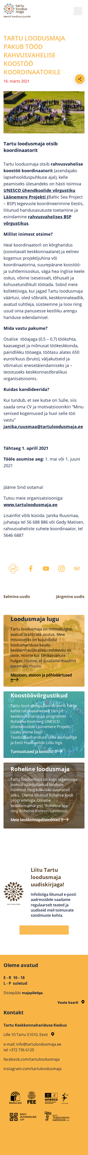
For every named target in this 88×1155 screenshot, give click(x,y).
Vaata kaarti (70, 1002)
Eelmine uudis (17, 596)
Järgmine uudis (70, 596)
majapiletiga (32, 993)
